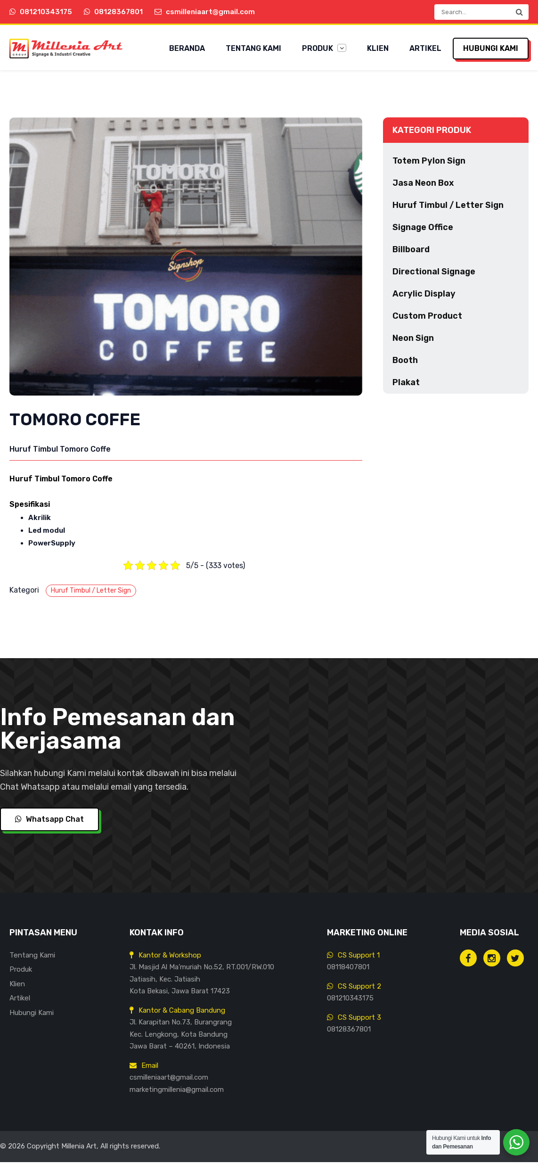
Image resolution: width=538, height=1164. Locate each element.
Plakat (406, 385)
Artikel (425, 48)
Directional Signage (433, 274)
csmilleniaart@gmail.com (169, 1079)
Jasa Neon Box (423, 185)
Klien (378, 48)
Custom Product (427, 318)
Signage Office (422, 229)
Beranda (187, 48)
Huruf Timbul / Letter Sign (91, 592)
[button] (519, 12)
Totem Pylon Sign (428, 163)
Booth (405, 362)
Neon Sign (413, 340)
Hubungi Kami (490, 48)
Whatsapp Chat (49, 821)
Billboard (411, 252)
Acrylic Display (424, 296)
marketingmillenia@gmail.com (177, 1091)
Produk (324, 48)
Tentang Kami (253, 48)
